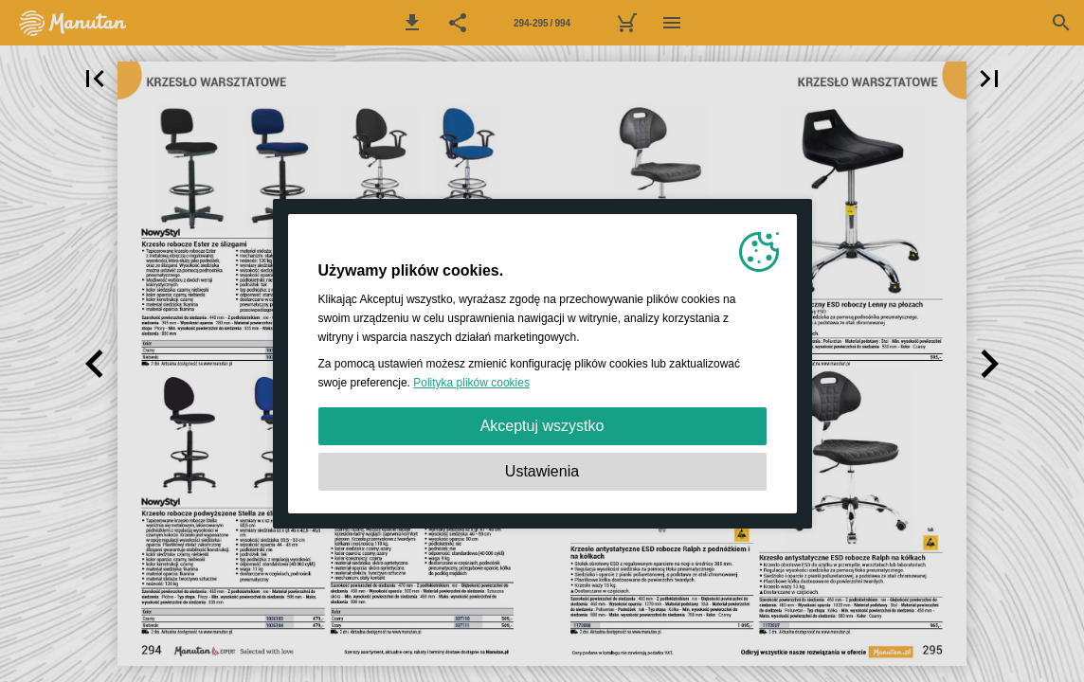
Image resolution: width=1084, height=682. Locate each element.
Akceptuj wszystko (542, 426)
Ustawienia (542, 471)
